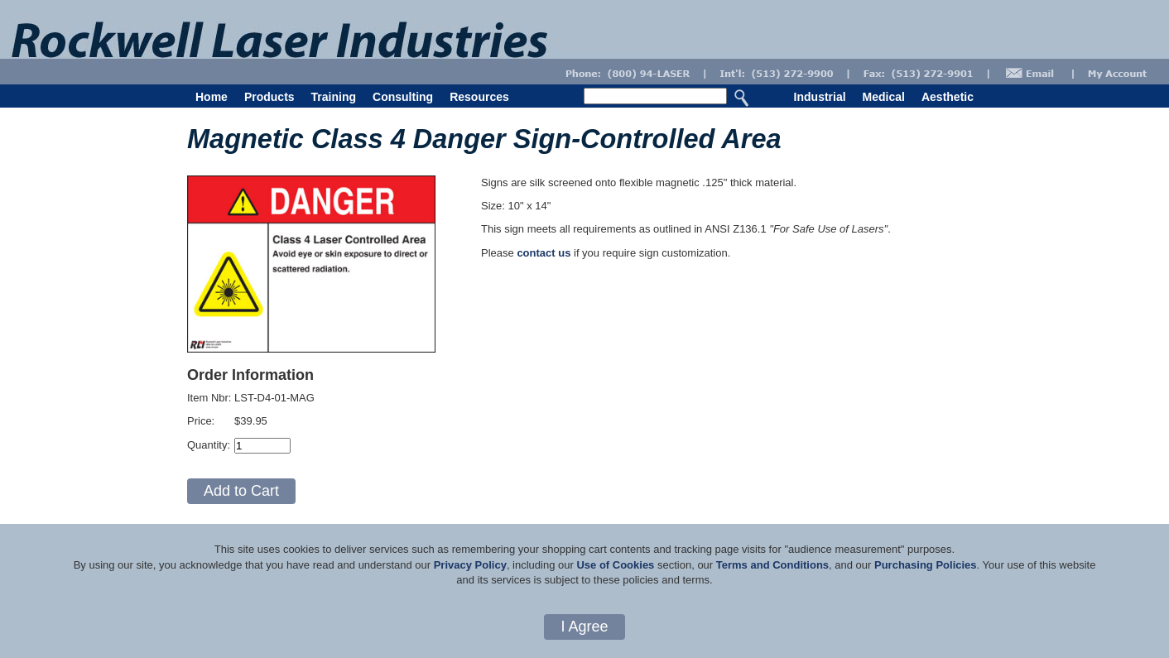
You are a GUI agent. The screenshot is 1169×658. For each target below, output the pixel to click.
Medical (884, 96)
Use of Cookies (615, 565)
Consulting (403, 96)
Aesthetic (947, 96)
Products (269, 96)
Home (211, 96)
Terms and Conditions (772, 565)
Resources (479, 96)
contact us (543, 253)
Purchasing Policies (925, 565)
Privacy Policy (470, 565)
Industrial (820, 96)
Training (333, 96)
